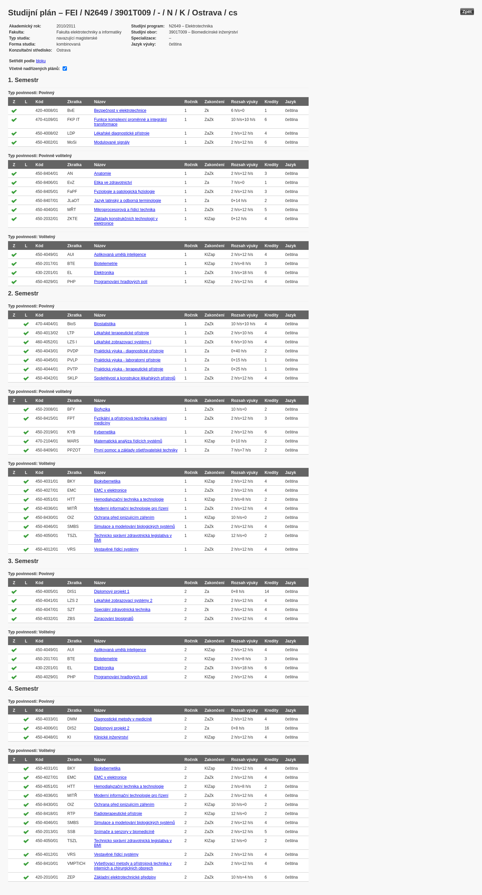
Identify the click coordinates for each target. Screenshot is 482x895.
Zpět (467, 11)
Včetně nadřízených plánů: (34, 68)
